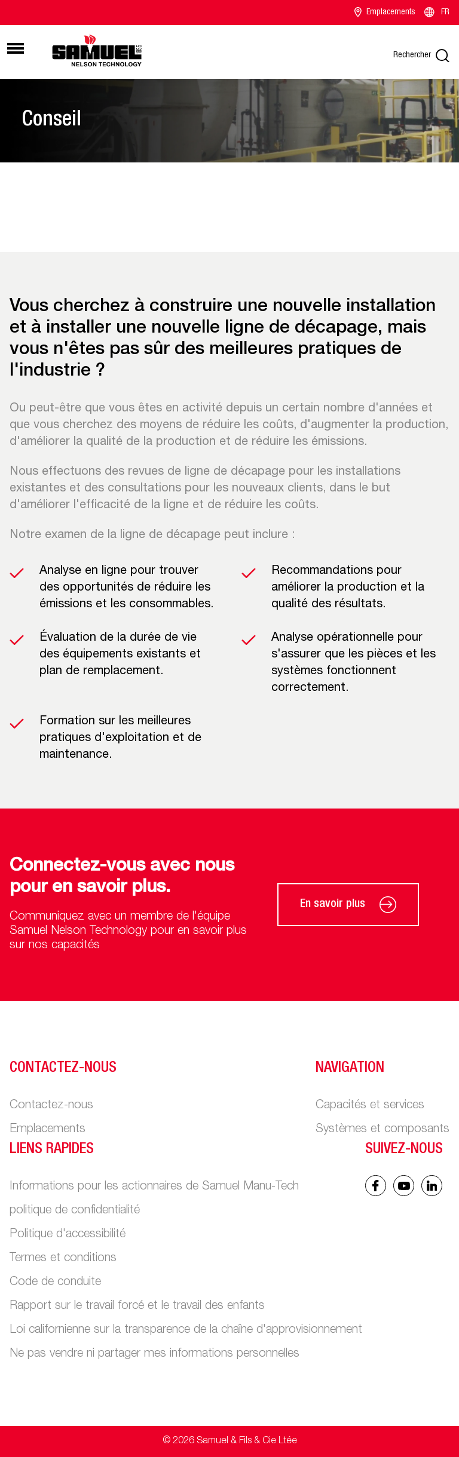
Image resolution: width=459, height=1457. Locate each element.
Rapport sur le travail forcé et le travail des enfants (137, 1306)
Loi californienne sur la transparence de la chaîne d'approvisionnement (186, 1330)
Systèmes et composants (382, 1130)
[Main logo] (96, 50)
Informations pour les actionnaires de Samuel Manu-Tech (154, 1187)
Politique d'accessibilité (68, 1235)
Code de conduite (55, 1283)
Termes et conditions (63, 1259)
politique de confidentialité (75, 1211)
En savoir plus (348, 904)
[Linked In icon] (403, 1185)
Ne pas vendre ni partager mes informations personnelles (154, 1354)
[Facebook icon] (375, 1185)
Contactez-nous (51, 1106)
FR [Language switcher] (436, 12)
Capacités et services (370, 1106)
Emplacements (384, 12)
